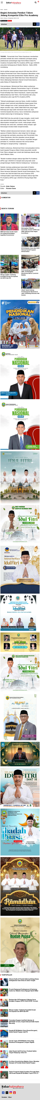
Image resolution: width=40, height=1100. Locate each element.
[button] (38, 1)
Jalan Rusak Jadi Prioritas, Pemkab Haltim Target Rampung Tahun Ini (23, 1051)
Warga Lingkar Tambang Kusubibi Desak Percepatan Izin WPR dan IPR (9, 276)
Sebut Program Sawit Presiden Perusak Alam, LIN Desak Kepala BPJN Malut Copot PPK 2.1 (24, 1072)
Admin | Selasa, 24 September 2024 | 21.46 (9, 18)
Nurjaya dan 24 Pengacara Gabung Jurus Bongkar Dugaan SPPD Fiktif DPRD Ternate (23, 1000)
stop (9, 20)
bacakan (4, 20)
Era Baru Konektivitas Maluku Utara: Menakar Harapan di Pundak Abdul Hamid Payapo (24, 1062)
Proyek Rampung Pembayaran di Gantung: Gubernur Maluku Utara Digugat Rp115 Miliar (23, 990)
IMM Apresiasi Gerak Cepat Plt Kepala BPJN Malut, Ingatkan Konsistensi (8, 233)
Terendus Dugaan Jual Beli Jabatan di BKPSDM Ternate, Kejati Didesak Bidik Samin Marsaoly (24, 1021)
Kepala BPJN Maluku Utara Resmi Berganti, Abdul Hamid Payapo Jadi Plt (23, 1031)
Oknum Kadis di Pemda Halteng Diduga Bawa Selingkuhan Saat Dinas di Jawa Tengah (24, 979)
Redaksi (4, 1097)
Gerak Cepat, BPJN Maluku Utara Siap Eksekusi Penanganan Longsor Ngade (21, 1041)
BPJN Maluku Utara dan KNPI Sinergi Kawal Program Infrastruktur (30, 249)
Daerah (5, 9)
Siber (10, 1097)
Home (1, 9)
